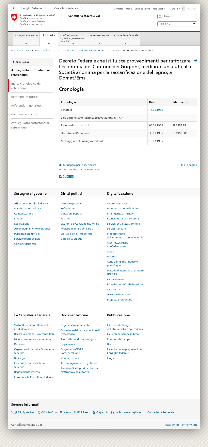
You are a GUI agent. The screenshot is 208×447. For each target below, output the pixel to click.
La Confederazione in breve (123, 333)
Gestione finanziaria (119, 294)
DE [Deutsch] (173, 8)
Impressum (189, 425)
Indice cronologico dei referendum (26, 86)
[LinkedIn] (71, 176)
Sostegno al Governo (26, 35)
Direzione (20, 344)
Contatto (118, 8)
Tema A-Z (177, 24)
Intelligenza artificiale (120, 213)
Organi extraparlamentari (76, 325)
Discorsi (111, 344)
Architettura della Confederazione (117, 244)
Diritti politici (49, 37)
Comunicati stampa (118, 339)
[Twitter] (65, 176)
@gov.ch (102, 412)
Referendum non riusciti (27, 105)
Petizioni (66, 218)
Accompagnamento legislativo (32, 228)
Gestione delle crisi (25, 243)
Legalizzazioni (142, 8)
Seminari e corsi (70, 358)
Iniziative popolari (72, 203)
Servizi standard (116, 228)
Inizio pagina (189, 164)
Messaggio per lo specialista (79, 164)
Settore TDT (114, 289)
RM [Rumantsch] (189, 8)
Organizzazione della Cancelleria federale (34, 351)
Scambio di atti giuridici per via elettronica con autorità (79, 370)
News (67, 412)
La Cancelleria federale (125, 35)
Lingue (18, 218)
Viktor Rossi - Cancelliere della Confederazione (32, 327)
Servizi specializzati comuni (123, 223)
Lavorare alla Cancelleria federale (34, 377)
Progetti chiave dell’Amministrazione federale (125, 235)
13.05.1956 (156, 109)
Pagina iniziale (20, 50)
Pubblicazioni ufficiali (27, 233)
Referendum (68, 208)
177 (119, 117)
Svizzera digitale (117, 203)
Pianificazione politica (27, 208)
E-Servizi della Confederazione (125, 284)
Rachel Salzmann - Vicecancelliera (34, 333)
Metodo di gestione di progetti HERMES (125, 272)
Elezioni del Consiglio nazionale (80, 223)
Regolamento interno (27, 371)
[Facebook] (61, 176)
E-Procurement (116, 279)
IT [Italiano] (183, 8)
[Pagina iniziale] (67, 19)
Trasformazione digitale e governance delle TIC (72, 38)
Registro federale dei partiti (77, 228)
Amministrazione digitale (122, 208)
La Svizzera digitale (128, 412)
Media (129, 8)
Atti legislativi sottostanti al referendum (81, 50)
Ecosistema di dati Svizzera (123, 218)
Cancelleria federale (64, 8)
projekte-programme (119, 299)
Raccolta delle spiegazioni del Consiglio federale (124, 351)
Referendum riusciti (24, 97)
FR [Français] (178, 8)
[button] (160, 16)
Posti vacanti (158, 8)
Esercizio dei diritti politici (76, 233)
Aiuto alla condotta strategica (78, 339)
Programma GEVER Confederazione (72, 351)
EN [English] (194, 8)
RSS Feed (83, 412)
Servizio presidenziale (27, 238)
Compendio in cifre (24, 114)
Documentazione (99, 35)
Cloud (110, 251)
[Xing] (68, 176)
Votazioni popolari (72, 213)
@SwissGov (49, 412)
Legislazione (21, 223)
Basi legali (20, 358)
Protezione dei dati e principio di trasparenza (80, 332)
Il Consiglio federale (27, 8)
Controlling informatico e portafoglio (122, 263)
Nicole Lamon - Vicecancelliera (32, 339)
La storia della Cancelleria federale (29, 365)
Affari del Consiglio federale (31, 203)
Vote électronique (71, 238)
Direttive (112, 256)
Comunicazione (23, 213)
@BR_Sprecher (25, 412)
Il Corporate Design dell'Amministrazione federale (125, 327)
